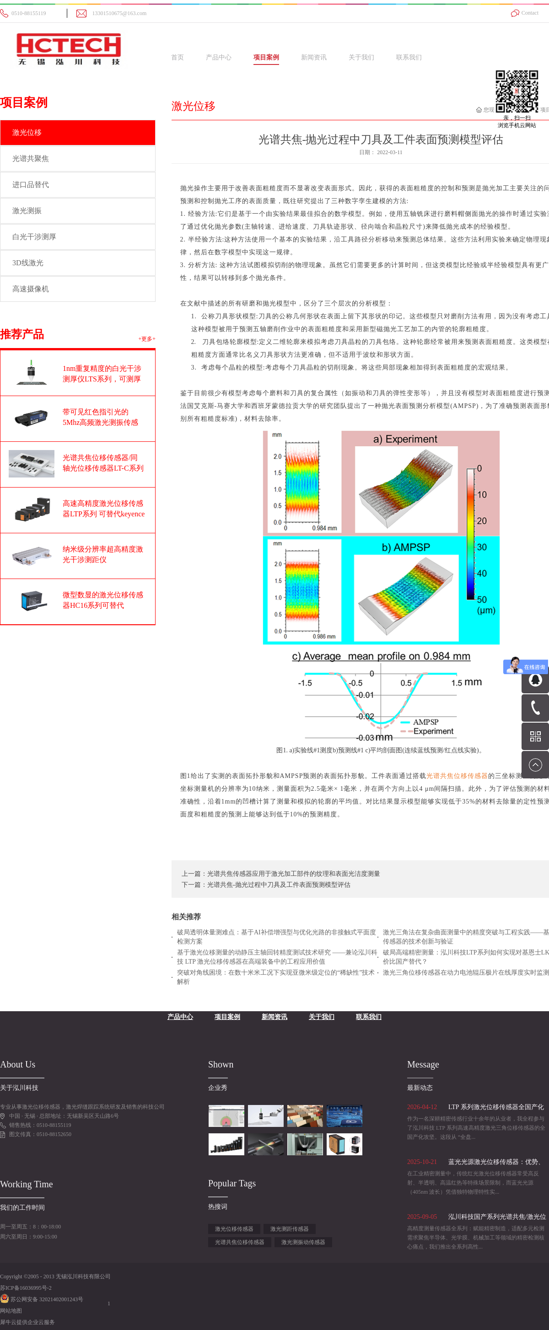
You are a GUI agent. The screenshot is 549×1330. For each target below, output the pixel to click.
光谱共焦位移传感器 (239, 1242)
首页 (177, 57)
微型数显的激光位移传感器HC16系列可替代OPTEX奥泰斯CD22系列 (103, 605)
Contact (530, 13)
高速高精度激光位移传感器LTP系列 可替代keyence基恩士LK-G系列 (104, 513)
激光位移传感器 (234, 1229)
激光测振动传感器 (303, 1242)
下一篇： (266, 884)
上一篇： (281, 873)
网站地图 (11, 1311)
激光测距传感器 (289, 1229)
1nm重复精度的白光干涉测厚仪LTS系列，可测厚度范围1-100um (102, 379)
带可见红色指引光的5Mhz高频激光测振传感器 (100, 422)
